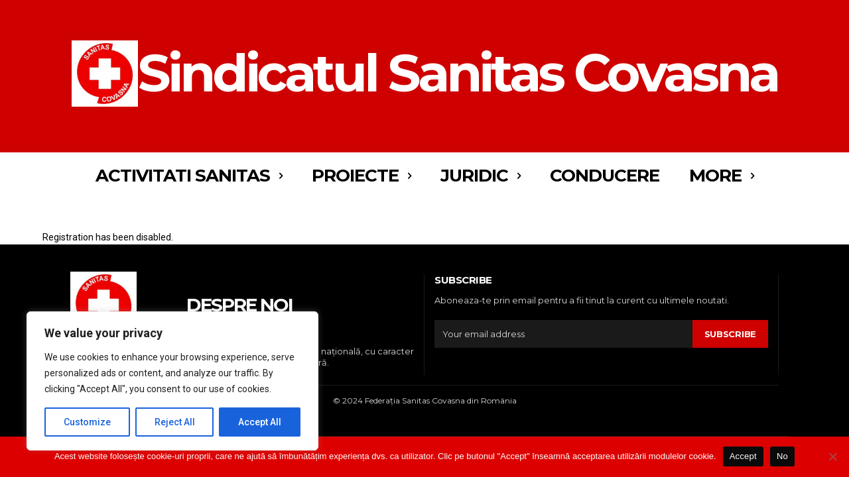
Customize (87, 422)
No (782, 456)
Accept (743, 456)
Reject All (175, 422)
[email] (563, 334)
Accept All (259, 422)
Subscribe (730, 334)
